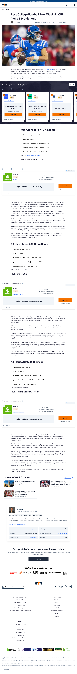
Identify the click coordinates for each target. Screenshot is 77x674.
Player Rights (20, 635)
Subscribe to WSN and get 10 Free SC (39, 1)
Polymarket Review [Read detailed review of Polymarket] (9, 101)
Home (3, 9)
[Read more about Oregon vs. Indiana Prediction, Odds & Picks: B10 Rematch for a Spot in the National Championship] (25, 493)
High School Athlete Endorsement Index (20, 610)
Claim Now (13, 114)
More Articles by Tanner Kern (17, 524)
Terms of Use (20, 629)
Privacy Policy (20, 627)
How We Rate (57, 608)
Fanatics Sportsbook (62, 533)
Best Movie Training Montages (20, 608)
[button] (74, 5)
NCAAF (7, 9)
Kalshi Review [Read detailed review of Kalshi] (31, 101)
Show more (69, 478)
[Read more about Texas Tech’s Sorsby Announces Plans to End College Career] (25, 482)
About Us (57, 600)
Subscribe (38, 559)
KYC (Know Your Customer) (20, 638)
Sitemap (57, 616)
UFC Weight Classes (20, 602)
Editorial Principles (20, 624)
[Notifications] (66, 5)
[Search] (70, 5)
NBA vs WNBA (20, 600)
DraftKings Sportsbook (33, 155)
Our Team (57, 605)
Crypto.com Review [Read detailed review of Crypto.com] (57, 101)
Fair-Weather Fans (20, 605)
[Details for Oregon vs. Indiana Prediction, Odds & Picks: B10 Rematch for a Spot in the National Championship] (9, 494)
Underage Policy (20, 632)
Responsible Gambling (57, 610)
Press (56, 613)
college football (48, 69)
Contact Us (57, 602)
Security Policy (20, 640)
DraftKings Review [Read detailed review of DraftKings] (18, 180)
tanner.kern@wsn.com (31, 529)
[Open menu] (74, 5)
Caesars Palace (33, 537)
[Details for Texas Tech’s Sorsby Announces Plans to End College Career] (9, 484)
